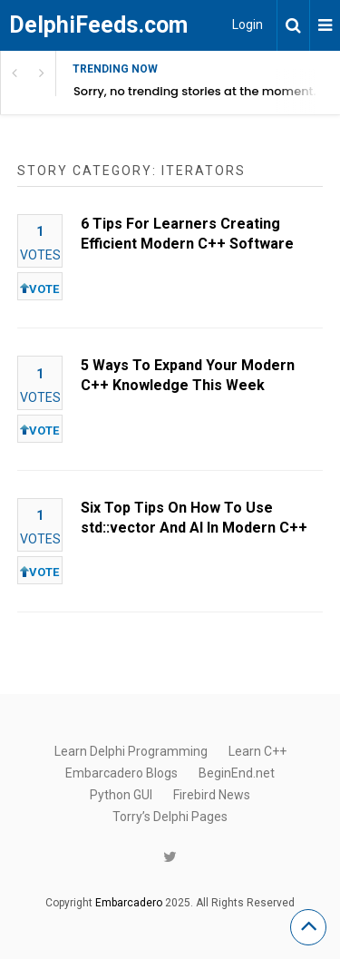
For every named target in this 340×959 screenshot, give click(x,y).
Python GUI (121, 794)
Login (247, 24)
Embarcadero (128, 902)
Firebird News (211, 794)
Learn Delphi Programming (131, 751)
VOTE (39, 289)
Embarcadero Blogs (121, 773)
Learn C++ (257, 751)
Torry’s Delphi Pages (170, 816)
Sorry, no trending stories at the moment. (194, 91)
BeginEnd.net (237, 773)
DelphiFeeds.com (98, 25)
